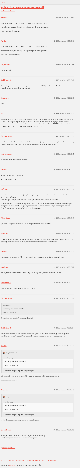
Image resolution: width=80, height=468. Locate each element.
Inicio (3, 460)
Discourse (12, 465)
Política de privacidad (49, 460)
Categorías (10, 460)
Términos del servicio (33, 460)
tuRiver (3, 2)
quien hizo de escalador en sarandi (22, 7)
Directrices (20, 460)
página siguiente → (8, 448)
